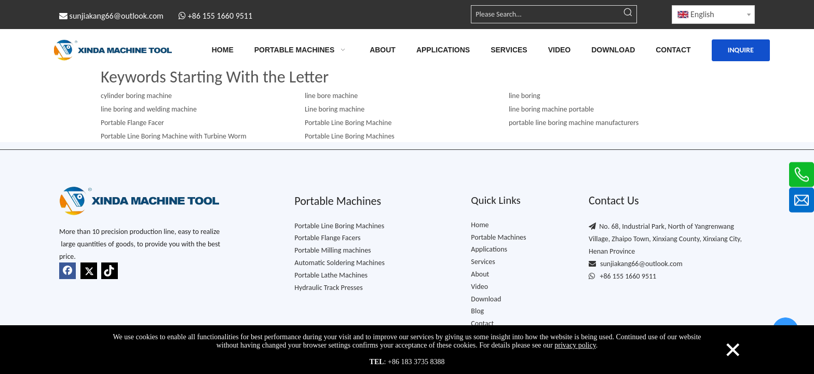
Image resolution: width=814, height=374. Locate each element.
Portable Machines (498, 237)
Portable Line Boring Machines (339, 225)
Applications (489, 249)
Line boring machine (334, 109)
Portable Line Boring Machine (348, 122)
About (480, 274)
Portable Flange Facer (132, 122)
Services (483, 261)
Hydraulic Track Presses (328, 287)
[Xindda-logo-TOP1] (139, 201)
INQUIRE (741, 50)
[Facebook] (67, 270)
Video (479, 286)
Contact (482, 323)
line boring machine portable (551, 109)
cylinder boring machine (136, 95)
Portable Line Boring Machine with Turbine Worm (174, 136)
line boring (524, 95)
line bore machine (331, 95)
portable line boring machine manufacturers (574, 122)
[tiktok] (109, 270)
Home (480, 224)
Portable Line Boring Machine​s (350, 136)
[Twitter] (88, 270)
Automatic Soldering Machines (339, 262)
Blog (477, 311)
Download (486, 299)
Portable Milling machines (332, 250)
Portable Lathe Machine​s (331, 275)
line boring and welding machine (149, 109)
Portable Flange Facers (327, 237)
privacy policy (575, 345)
